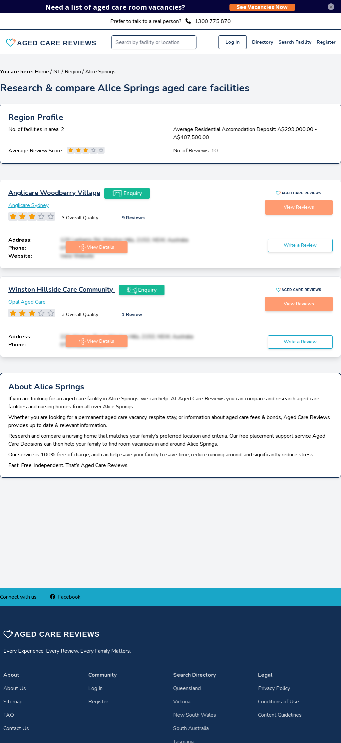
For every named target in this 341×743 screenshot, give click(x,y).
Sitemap (13, 701)
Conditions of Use (278, 701)
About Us (14, 688)
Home (42, 71)
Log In (232, 42)
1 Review (132, 314)
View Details (96, 247)
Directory (262, 42)
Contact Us (16, 728)
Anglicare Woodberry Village (54, 192)
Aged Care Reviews (201, 398)
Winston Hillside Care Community (61, 289)
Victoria (181, 701)
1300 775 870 (213, 21)
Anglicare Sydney (28, 205)
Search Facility (294, 42)
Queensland (187, 688)
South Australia (191, 728)
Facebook (65, 597)
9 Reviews (133, 218)
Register (326, 42)
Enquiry (127, 193)
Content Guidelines (280, 715)
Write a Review (300, 245)
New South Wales (194, 715)
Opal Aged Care (27, 302)
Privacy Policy (274, 688)
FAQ (8, 715)
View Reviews (299, 207)
